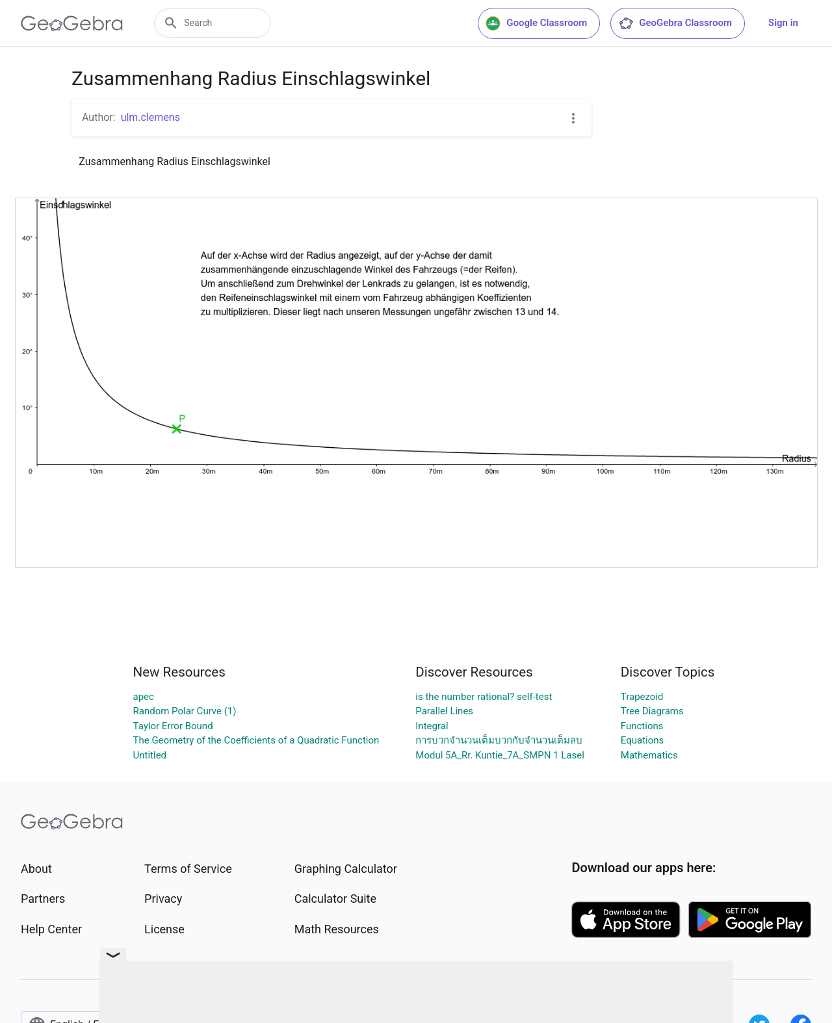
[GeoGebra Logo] (72, 23)
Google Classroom (536, 23)
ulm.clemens (150, 117)
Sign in (783, 23)
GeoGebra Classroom (675, 23)
